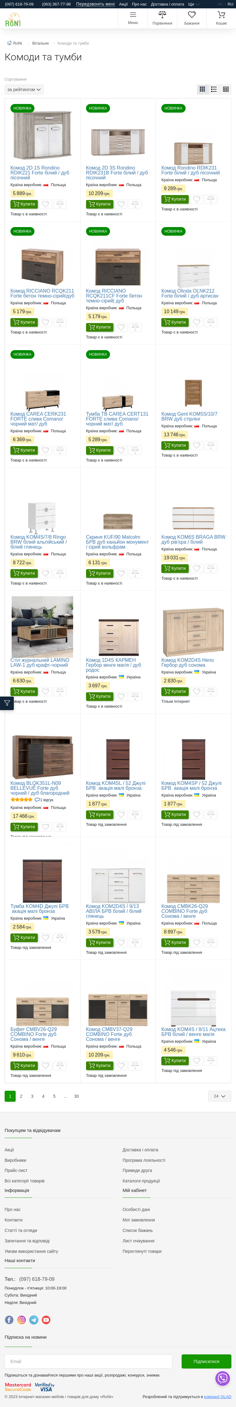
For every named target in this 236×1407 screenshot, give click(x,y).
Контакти (13, 1219)
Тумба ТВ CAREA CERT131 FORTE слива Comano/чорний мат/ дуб (117, 418)
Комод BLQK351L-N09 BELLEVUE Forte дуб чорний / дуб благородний (39, 788)
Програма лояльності (144, 1160)
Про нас (139, 4)
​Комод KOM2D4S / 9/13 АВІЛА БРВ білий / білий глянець (114, 911)
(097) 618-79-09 (36, 1279)
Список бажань (138, 1230)
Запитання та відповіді (27, 1240)
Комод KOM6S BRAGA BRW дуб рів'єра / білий (193, 539)
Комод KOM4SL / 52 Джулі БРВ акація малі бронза (116, 786)
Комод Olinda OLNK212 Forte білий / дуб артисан (189, 293)
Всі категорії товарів (25, 1180)
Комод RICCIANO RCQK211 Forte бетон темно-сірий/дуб (42, 293)
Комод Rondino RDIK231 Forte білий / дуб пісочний (190, 170)
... (65, 1096)
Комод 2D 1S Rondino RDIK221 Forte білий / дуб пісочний (39, 172)
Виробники (15, 1160)
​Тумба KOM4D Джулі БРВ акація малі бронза (39, 909)
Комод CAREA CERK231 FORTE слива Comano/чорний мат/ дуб (38, 418)
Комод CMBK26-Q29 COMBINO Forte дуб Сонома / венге (184, 911)
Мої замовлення (139, 1219)
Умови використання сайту (31, 1251)
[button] (203, 89)
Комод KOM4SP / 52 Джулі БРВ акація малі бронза (191, 786)
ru (231, 4)
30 (76, 1096)
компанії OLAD (217, 1396)
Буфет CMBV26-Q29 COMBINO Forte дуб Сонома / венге (33, 1034)
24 (217, 1096)
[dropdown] (222, 1378)
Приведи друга (137, 1170)
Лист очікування (139, 1240)
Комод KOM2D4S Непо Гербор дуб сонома (187, 663)
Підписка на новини (26, 1337)
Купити (24, 204)
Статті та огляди (21, 1230)
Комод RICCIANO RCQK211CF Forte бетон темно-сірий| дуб (114, 295)
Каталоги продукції (141, 1180)
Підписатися (206, 1361)
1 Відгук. (47, 800)
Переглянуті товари (142, 1251)
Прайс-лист (16, 1170)
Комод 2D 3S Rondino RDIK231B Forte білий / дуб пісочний (117, 172)
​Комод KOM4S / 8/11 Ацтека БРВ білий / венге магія (193, 1032)
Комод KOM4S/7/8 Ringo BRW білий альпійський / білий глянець (38, 542)
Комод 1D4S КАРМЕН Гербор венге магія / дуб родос (113, 665)
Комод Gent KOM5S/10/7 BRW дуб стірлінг (189, 416)
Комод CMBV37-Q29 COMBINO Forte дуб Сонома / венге (109, 1034)
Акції (123, 4)
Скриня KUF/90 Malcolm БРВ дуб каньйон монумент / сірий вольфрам (117, 542)
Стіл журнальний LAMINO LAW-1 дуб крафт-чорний (39, 663)
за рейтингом (21, 89)
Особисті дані (136, 1209)
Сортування (16, 79)
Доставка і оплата (167, 4)
